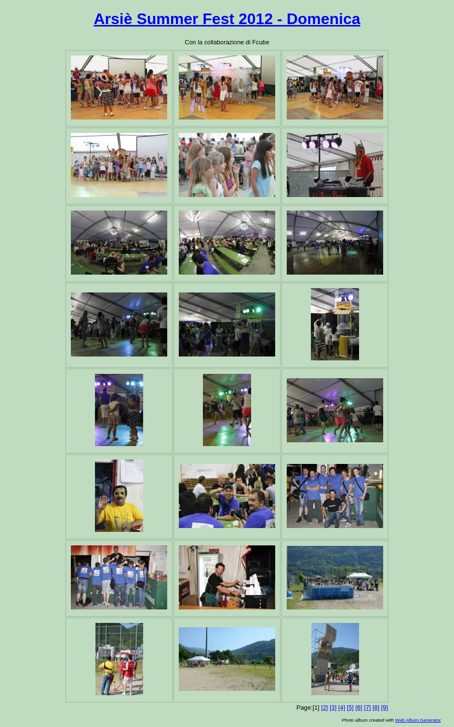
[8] (376, 707)
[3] (333, 707)
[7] (367, 707)
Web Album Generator (418, 720)
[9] (384, 707)
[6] (358, 707)
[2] (324, 707)
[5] (350, 707)
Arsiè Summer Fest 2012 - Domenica (226, 18)
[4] (341, 707)
